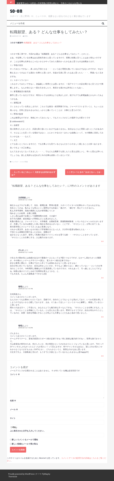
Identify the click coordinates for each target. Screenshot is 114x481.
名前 (13, 401)
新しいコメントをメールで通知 (25, 439)
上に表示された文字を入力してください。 (27, 431)
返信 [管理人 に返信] (102, 317)
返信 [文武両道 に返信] (102, 241)
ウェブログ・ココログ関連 (20, 162)
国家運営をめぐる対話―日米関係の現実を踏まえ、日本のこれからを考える (49, 3)
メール (14, 409)
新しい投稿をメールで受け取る (25, 444)
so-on (16, 10)
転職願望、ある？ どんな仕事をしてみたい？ (43, 43)
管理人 (26, 36)
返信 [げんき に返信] (102, 277)
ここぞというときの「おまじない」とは (85, 172)
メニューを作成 (17, 23)
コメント (15, 374)
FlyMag (45, 474)
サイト (13, 418)
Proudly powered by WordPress (21, 474)
